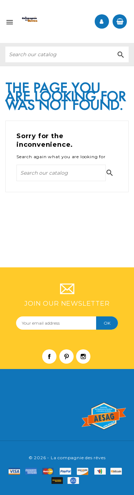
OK (107, 323)
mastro (85, 471)
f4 (101, 471)
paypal (68, 471)
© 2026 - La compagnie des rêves (67, 457)
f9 (75, 480)
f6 (117, 471)
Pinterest (70, 360)
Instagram (86, 360)
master (50, 471)
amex (33, 471)
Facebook (52, 360)
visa (16, 471)
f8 (58, 480)
